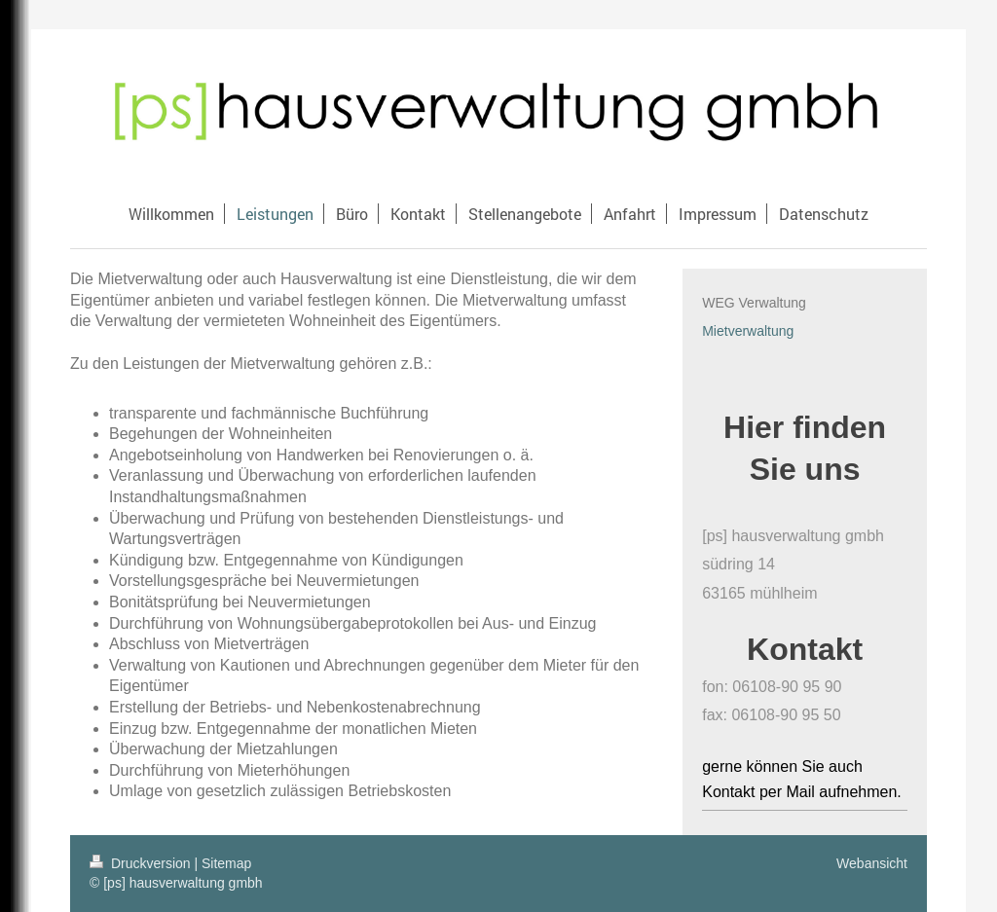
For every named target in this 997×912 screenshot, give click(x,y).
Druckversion (142, 863)
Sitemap (226, 863)
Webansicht (871, 863)
